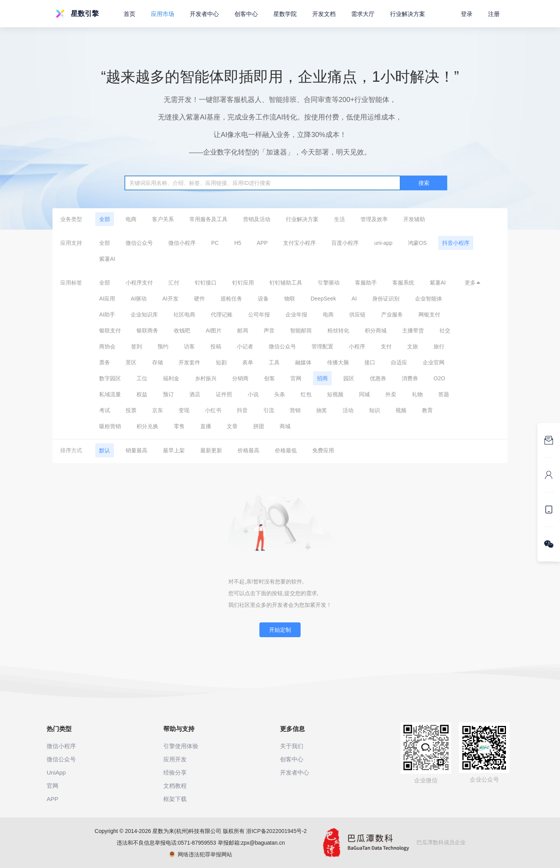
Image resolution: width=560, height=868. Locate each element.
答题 (443, 394)
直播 (205, 426)
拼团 (258, 426)
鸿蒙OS (417, 243)
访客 (189, 346)
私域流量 (110, 394)
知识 (374, 410)
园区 (348, 378)
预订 (168, 394)
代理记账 (222, 314)
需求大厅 (362, 14)
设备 (263, 298)
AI (354, 298)
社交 (444, 330)
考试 (104, 410)
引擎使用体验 (180, 746)
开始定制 (280, 630)
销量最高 (136, 450)
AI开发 (170, 298)
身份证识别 (385, 298)
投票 (131, 410)
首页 (129, 14)
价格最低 (286, 450)
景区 (131, 362)
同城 (364, 394)
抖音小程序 (455, 243)
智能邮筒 (301, 330)
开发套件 (189, 362)
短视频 (335, 394)
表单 (247, 362)
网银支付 (429, 314)
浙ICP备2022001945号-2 (276, 831)
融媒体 (303, 362)
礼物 (417, 394)
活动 (348, 410)
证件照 (224, 394)
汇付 (173, 282)
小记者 (245, 346)
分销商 (240, 378)
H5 (237, 243)
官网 (295, 378)
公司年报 (259, 314)
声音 (269, 330)
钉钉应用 (243, 282)
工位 (141, 378)
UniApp (56, 772)
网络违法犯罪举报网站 (201, 854)
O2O (439, 378)
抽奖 (321, 410)
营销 (295, 410)
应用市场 (162, 14)
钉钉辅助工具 (286, 282)
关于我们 (291, 746)
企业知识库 (144, 314)
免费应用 (323, 450)
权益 (141, 394)
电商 (131, 219)
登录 (466, 14)
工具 (274, 362)
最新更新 (211, 450)
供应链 (357, 314)
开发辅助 (414, 219)
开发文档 (324, 14)
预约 (163, 346)
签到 (136, 346)
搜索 (423, 183)
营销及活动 (256, 219)
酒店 (194, 394)
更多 (473, 282)
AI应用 (107, 298)
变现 (183, 410)
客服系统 (403, 282)
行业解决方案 (302, 219)
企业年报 (296, 314)
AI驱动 (139, 298)
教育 (427, 410)
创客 (269, 378)
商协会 (107, 346)
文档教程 (175, 785)
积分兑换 (147, 426)
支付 (386, 346)
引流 (268, 410)
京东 (157, 410)
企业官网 (433, 362)
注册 (494, 14)
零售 (179, 426)
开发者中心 (204, 14)
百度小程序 (345, 243)
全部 (104, 219)
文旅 (412, 346)
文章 (232, 426)
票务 (104, 362)
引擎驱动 (329, 282)
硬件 (199, 298)
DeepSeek (323, 298)
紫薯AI (107, 259)
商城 (285, 426)
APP (262, 243)
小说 (253, 394)
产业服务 (392, 314)
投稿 (215, 346)
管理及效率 (374, 219)
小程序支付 (139, 282)
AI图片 (214, 330)
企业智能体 (428, 298)
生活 (339, 219)
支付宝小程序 (299, 243)
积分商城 (376, 330)
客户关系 (163, 219)
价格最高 (248, 450)
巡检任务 (231, 298)
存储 (157, 362)
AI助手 (107, 314)
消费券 (410, 378)
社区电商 (184, 314)
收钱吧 (182, 330)
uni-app (383, 243)
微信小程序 (182, 243)
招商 (322, 378)
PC (215, 243)
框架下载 (175, 799)
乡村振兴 (206, 378)
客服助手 (366, 282)
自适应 (399, 362)
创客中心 (246, 14)
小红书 (213, 410)
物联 (289, 298)
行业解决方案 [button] (407, 14)
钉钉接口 (206, 282)
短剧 (221, 362)
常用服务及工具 (208, 219)
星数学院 (285, 14)
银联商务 (147, 330)
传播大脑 (338, 362)
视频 (401, 410)
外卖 (390, 394)
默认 (104, 450)
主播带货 (413, 330)
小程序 (357, 346)
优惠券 (378, 378)
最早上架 (174, 450)
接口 (369, 362)
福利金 (171, 378)
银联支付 (110, 330)
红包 (306, 394)
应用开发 (175, 759)
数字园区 (110, 378)
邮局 (242, 330)
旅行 (439, 346)
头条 (279, 394)
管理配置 (322, 346)
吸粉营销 (110, 426)
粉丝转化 (338, 330)
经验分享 (175, 772)
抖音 (242, 410)
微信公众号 (139, 243)
